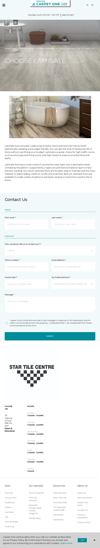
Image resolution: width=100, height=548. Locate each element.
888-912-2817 (68, 15)
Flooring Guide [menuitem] (60, 502)
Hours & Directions (10, 429)
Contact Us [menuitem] (82, 510)
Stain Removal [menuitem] (60, 493)
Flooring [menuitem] (8, 493)
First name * (10, 217)
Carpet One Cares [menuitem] (82, 503)
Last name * (57, 217)
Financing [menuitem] (9, 526)
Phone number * (12, 260)
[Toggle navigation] (3, 5)
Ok (82, 540)
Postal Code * (11, 277)
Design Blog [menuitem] (34, 518)
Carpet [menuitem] (8, 507)
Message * (9, 295)
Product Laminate (46, 48)
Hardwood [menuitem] (9, 502)
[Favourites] (92, 5)
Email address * (58, 260)
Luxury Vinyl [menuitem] (10, 498)
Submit (50, 336)
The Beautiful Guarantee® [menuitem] (59, 508)
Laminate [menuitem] (9, 512)
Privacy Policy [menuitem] (83, 522)
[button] (87, 5)
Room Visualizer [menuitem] (36, 493)
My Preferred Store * (61, 277)
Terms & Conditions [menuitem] (82, 516)
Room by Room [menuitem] (84, 498)
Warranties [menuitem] (58, 515)
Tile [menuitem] (6, 517)
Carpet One (10, 48)
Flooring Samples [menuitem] (33, 499)
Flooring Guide (27, 48)
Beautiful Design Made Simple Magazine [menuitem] (35, 509)
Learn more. (66, 543)
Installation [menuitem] (58, 519)
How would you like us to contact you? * (23, 244)
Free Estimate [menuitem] (11, 522)
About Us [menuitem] (81, 493)
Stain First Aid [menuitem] (59, 498)
